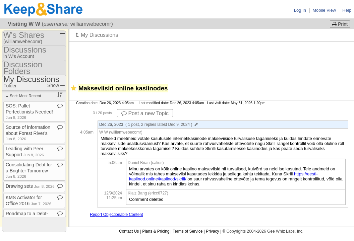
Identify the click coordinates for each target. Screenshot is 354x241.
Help (346, 10)
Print (340, 24)
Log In (300, 10)
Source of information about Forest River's (28, 133)
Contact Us (129, 231)
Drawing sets (30, 186)
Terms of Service (187, 231)
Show (56, 85)
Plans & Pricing (155, 231)
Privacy (212, 231)
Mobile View (324, 10)
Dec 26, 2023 (148, 124)
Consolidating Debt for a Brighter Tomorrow (29, 170)
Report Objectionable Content (116, 214)
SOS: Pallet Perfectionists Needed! (29, 111)
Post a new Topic (145, 113)
